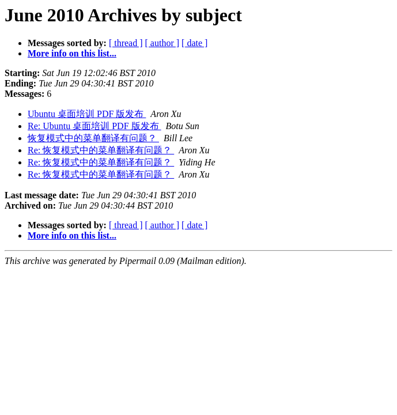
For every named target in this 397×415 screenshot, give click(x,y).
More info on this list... (72, 53)
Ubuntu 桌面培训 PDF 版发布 (87, 114)
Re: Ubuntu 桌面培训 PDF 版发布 (94, 126)
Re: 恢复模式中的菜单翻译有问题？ (101, 150)
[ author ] (162, 43)
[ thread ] (126, 43)
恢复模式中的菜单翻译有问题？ (93, 138)
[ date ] (194, 43)
